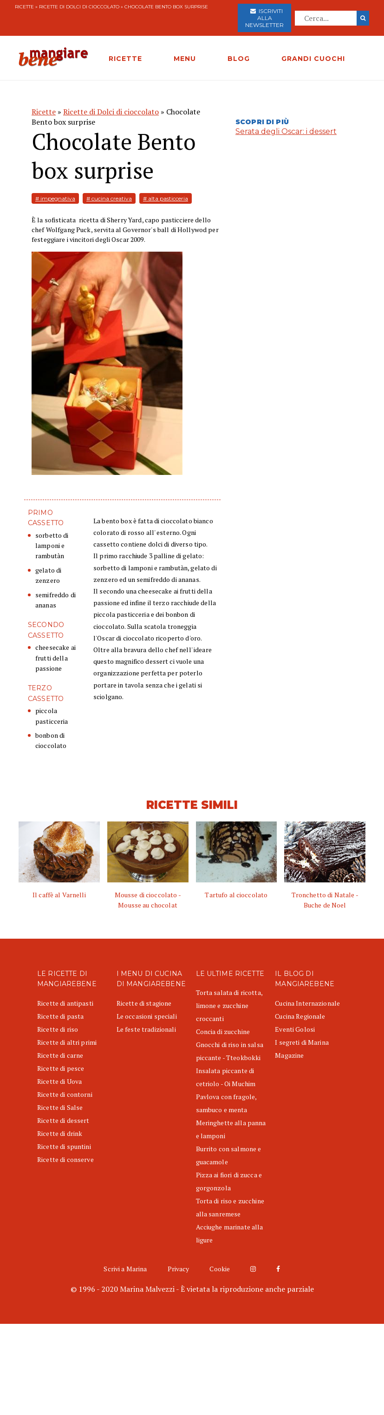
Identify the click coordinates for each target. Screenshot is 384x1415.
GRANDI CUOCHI (313, 58)
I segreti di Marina (302, 1042)
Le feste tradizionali (146, 1029)
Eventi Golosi (295, 1029)
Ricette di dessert (63, 1120)
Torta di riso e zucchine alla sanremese (230, 1207)
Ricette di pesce (60, 1068)
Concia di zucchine (223, 1031)
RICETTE (125, 58)
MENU (185, 58)
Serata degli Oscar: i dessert (286, 131)
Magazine (289, 1055)
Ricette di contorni (64, 1094)
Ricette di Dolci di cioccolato (79, 7)
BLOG (239, 58)
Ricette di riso (57, 1029)
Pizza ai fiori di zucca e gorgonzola (229, 1181)
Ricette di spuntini (64, 1146)
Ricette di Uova (59, 1081)
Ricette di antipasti (65, 1003)
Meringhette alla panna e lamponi (231, 1129)
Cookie (219, 1268)
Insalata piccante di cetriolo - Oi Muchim (226, 1077)
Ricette (24, 7)
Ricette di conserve (65, 1159)
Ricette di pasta (60, 1016)
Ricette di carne (60, 1055)
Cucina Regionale (300, 1016)
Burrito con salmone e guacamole (228, 1155)
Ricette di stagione (144, 1003)
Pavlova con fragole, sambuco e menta (226, 1103)
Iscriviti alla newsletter (264, 17)
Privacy (178, 1268)
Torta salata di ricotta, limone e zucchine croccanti (229, 1005)
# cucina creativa (109, 198)
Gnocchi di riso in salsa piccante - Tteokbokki (229, 1051)
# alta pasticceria (165, 198)
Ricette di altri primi (67, 1042)
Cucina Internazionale (307, 1003)
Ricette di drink (59, 1133)
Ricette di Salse (60, 1107)
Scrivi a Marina (125, 1268)
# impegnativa (55, 198)
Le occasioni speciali (147, 1016)
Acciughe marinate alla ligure (229, 1233)
